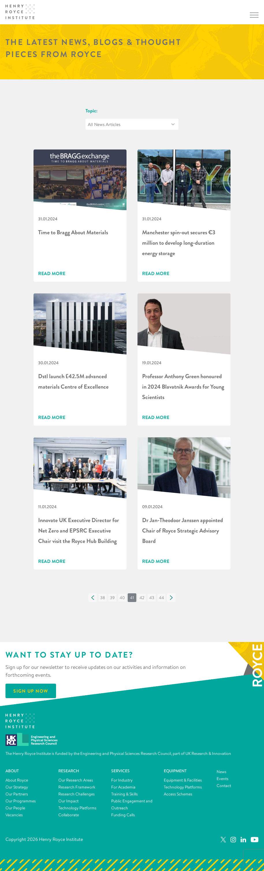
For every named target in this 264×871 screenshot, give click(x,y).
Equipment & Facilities (183, 780)
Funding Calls (123, 814)
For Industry (122, 780)
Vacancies (14, 814)
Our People (15, 807)
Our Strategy (16, 787)
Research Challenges (76, 794)
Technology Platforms (77, 807)
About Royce (16, 780)
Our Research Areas (75, 780)
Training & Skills (124, 794)
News (221, 771)
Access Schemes (178, 794)
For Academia (123, 787)
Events (222, 778)
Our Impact (68, 801)
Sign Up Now (30, 691)
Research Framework (76, 787)
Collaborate (68, 814)
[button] (92, 597)
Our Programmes (20, 801)
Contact (224, 785)
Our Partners (16, 794)
